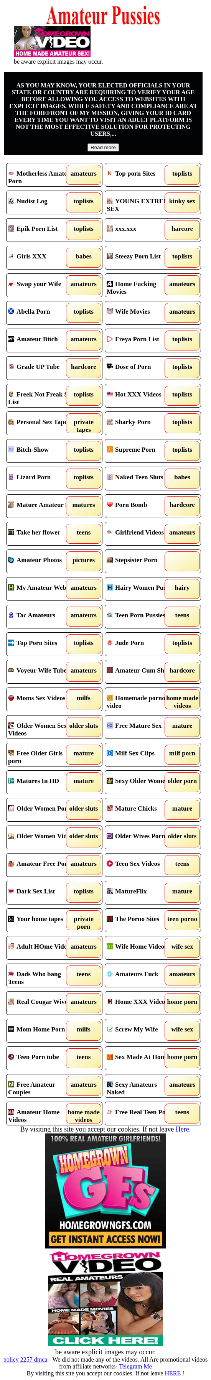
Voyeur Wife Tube (42, 672)
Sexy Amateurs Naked (141, 1086)
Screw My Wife (141, 1031)
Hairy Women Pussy (141, 589)
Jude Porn (141, 644)
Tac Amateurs (42, 617)
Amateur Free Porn (42, 865)
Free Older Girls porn (42, 755)
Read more (103, 147)
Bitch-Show (42, 451)
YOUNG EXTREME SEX (141, 202)
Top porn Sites (141, 175)
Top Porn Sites (42, 644)
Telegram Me (135, 1366)
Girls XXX (42, 258)
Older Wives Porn (141, 837)
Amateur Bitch (42, 340)
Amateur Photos (42, 561)
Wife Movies (141, 313)
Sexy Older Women (141, 782)
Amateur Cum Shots (141, 672)
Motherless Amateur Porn (42, 175)
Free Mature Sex (141, 727)
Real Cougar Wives (42, 1003)
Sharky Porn (141, 423)
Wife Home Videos (141, 948)
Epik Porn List (42, 230)
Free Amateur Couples (42, 1086)
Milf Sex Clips (141, 755)
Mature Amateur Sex (42, 506)
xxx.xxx (141, 230)
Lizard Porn (42, 479)
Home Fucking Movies (141, 285)
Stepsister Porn (141, 561)
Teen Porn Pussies (141, 617)
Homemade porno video (141, 699)
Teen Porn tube (42, 1058)
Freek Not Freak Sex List (42, 396)
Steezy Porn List (141, 258)
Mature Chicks (141, 810)
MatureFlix (141, 893)
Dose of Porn (141, 368)
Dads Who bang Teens (42, 975)
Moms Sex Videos (42, 699)
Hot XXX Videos (141, 396)
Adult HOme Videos (42, 948)
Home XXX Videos (141, 1003)
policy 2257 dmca (25, 1359)
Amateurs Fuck (141, 975)
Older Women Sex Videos (42, 727)
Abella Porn (42, 313)
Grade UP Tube (42, 368)
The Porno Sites (141, 920)
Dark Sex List (42, 893)
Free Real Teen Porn (141, 1113)
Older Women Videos (42, 837)
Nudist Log (42, 202)
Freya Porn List (141, 340)
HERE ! (174, 1373)
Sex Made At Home (141, 1058)
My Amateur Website (42, 589)
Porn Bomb (141, 506)
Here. (183, 1129)
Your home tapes (42, 920)
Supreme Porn (141, 451)
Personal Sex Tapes (42, 423)
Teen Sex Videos (141, 865)
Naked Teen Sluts (141, 479)
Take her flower (42, 534)
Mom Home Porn (42, 1031)
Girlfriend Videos (141, 534)
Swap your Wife (42, 285)
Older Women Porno (42, 810)
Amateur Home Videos (42, 1113)
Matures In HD (42, 782)
